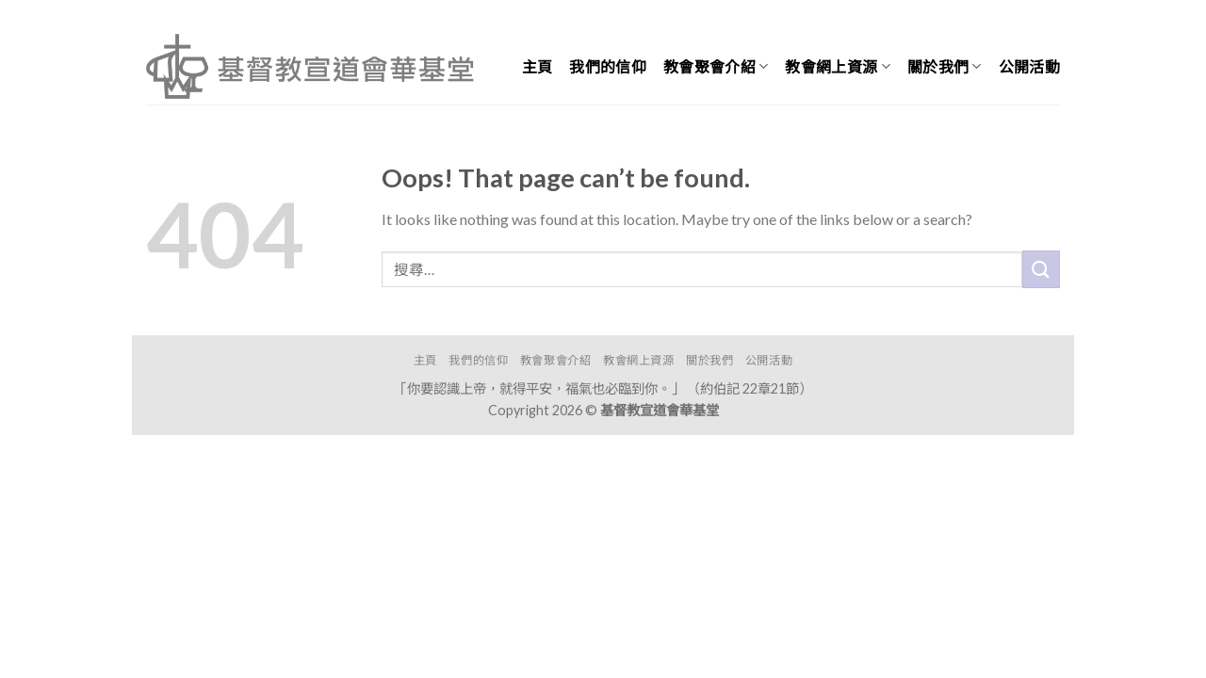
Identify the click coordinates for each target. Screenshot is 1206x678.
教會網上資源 (837, 66)
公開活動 (1029, 66)
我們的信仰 (607, 66)
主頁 (537, 66)
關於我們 (944, 66)
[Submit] (1041, 268)
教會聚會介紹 (715, 66)
